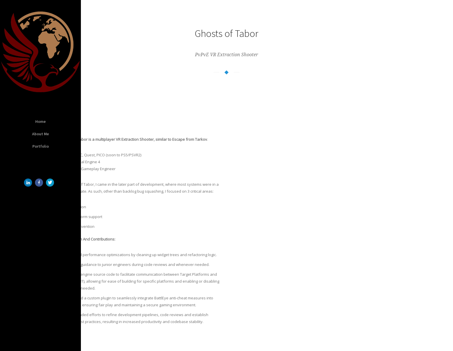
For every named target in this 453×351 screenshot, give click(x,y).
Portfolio (40, 146)
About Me (40, 133)
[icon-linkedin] (29, 183)
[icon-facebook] (40, 183)
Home (40, 121)
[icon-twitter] (51, 183)
